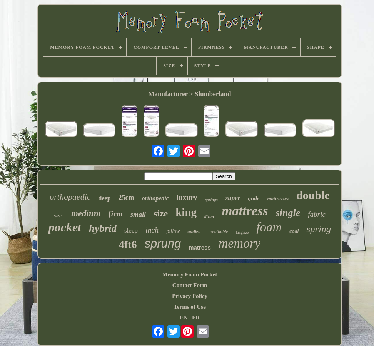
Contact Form (189, 285)
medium (86, 213)
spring (318, 229)
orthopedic (155, 198)
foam (269, 227)
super (232, 197)
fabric (316, 214)
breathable (218, 231)
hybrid (103, 228)
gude (253, 198)
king (186, 212)
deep (105, 198)
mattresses (278, 198)
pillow (173, 231)
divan (209, 216)
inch (152, 230)
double (313, 195)
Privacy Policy (189, 296)
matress (200, 247)
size (161, 213)
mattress (245, 210)
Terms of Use (190, 307)
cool (294, 231)
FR (196, 317)
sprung (162, 243)
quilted (193, 231)
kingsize (242, 232)
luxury (187, 197)
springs (211, 199)
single (288, 212)
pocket (64, 227)
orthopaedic (70, 196)
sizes (58, 215)
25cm (126, 197)
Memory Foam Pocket (189, 274)
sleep (131, 230)
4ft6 (128, 244)
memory (240, 243)
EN (184, 317)
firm (116, 213)
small (138, 214)
